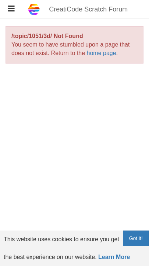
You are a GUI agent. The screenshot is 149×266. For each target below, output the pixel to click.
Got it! (136, 238)
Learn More (114, 257)
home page (101, 53)
